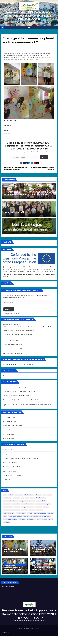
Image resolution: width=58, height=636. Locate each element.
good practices (48, 547)
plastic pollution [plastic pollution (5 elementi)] (21, 513)
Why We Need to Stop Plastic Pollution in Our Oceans (20, 458)
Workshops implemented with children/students (18, 364)
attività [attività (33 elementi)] (49, 494)
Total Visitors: (5, 591)
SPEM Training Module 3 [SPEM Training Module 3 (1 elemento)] (10, 519)
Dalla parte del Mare (9, 471)
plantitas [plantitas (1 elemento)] (31, 510)
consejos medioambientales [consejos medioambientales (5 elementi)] (27, 501)
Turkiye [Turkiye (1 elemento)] (51, 519)
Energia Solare (7, 454)
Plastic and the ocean (10, 462)
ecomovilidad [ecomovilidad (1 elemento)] (16, 504)
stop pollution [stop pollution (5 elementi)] (31, 519)
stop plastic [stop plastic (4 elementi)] (22, 519)
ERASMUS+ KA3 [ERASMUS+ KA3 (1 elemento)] (39, 504)
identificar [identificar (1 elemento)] (17, 507)
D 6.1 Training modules (11, 340)
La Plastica (6, 480)
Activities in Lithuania (10, 430)
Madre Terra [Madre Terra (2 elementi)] (6, 510)
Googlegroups (5, 632)
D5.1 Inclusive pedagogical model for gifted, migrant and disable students (28, 327)
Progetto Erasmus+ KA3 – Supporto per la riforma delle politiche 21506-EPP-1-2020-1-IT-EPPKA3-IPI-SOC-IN (29, 16)
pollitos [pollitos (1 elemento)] (30, 513)
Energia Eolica (7, 450)
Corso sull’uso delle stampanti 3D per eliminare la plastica (22, 387)
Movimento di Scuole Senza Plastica (40, 545)
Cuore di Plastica (8, 484)
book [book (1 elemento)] (27, 498)
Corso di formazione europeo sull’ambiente (17, 395)
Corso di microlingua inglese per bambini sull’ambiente (21, 400)
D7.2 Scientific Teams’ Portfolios (13, 349)
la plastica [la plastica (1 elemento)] (38, 507)
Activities (39, 543)
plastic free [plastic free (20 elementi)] (39, 510)
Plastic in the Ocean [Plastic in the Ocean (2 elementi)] (9, 513)
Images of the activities (15, 212)
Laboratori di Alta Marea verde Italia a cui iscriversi (19, 391)
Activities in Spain (9, 438)
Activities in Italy (8, 434)
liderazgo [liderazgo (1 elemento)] (45, 507)
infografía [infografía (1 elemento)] (24, 507)
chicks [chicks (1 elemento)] (32, 498)
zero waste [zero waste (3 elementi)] (6, 522)
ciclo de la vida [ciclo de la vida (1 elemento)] (40, 498)
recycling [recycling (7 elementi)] (50, 513)
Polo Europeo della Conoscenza (31, 628)
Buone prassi (7, 376)
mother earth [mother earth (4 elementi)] (15, 510)
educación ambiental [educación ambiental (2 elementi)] (27, 504)
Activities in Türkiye (9, 417)
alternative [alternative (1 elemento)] (39, 494)
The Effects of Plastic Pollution (13, 467)
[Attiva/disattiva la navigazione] (29, 27)
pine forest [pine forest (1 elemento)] (24, 510)
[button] (55, 27)
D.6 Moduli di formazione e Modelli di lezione (17, 334)
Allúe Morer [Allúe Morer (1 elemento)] (19, 494)
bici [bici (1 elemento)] (23, 498)
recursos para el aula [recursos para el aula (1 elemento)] (40, 513)
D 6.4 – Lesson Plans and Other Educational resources (21, 337)
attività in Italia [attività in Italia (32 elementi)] (7, 498)
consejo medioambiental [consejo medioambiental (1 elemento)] (10, 501)
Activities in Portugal (9, 421)
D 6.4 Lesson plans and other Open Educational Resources (12, 565)
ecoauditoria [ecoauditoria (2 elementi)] (6, 504)
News (6, 547)
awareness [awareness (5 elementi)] (17, 498)
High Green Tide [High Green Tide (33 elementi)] (7, 507)
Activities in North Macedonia (12, 426)
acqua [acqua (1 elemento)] (5, 494)
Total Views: (5, 586)
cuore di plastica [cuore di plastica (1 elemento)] (41, 501)
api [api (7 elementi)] (44, 494)
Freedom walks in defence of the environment (26, 195)
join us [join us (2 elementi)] (31, 507)
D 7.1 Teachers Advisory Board (12, 345)
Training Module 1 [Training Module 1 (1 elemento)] (42, 519)
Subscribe (8, 309)
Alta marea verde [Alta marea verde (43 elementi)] (29, 494)
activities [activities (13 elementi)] (11, 494)
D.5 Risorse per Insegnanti (11, 324)
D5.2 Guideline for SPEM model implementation (19, 330)
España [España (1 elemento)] (48, 504)
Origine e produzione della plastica (14, 475)
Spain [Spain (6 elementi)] (5, 516)
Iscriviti (44, 157)
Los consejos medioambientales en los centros (26, 230)
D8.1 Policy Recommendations (12, 353)
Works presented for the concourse (14, 550)
